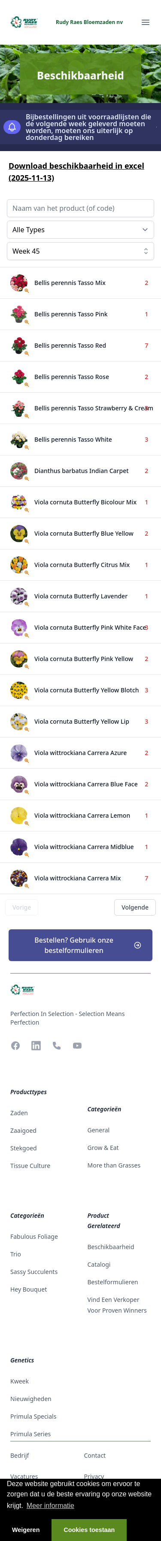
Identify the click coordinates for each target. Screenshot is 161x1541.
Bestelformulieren (113, 1282)
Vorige (21, 907)
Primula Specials (33, 1416)
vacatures (24, 1476)
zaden (19, 1113)
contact (95, 1455)
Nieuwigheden (31, 1399)
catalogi (99, 1264)
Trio (15, 1254)
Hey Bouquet (28, 1289)
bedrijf (19, 1455)
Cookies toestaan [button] (89, 1529)
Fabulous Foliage (34, 1236)
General (99, 1130)
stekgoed (23, 1148)
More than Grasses (114, 1165)
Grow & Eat (103, 1148)
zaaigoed (23, 1130)
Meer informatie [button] (50, 1505)
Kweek (19, 1381)
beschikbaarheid (111, 1247)
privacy (94, 1476)
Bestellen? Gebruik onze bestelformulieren (88, 945)
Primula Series (30, 1434)
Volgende (135, 907)
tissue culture (30, 1166)
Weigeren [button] (26, 1529)
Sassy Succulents (34, 1272)
